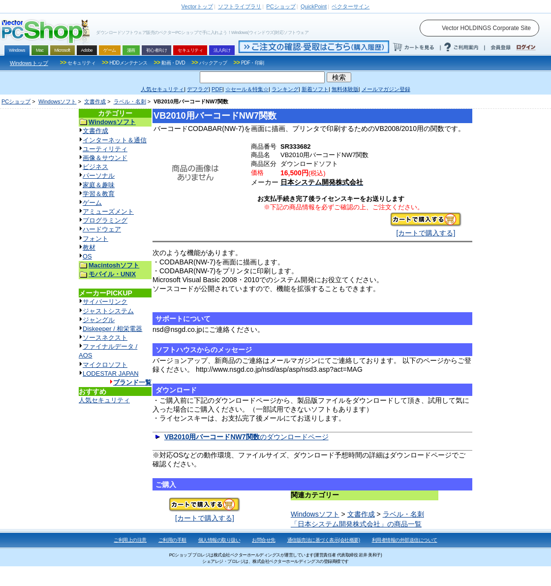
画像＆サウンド (105, 158)
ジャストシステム (108, 311)
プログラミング (105, 220)
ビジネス (95, 166)
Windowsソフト (57, 101)
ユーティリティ (105, 149)
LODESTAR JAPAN (111, 373)
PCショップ (16, 101)
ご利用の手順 (172, 540)
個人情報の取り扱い (219, 540)
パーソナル (99, 175)
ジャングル (99, 320)
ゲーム (92, 202)
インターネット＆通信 (115, 140)
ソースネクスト (105, 337)
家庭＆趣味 (99, 185)
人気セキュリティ (104, 400)
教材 (89, 247)
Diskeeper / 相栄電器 (112, 328)
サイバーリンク (105, 301)
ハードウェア (102, 229)
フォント (95, 238)
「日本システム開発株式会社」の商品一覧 (356, 524)
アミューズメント (108, 211)
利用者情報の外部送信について (404, 540)
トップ (197, 6)
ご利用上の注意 (130, 540)
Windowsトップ (29, 63)
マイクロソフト (105, 364)
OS (87, 256)
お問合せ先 (264, 540)
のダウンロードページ (246, 437)
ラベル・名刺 (130, 101)
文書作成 (95, 101)
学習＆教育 (99, 193)
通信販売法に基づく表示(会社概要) (323, 540)
